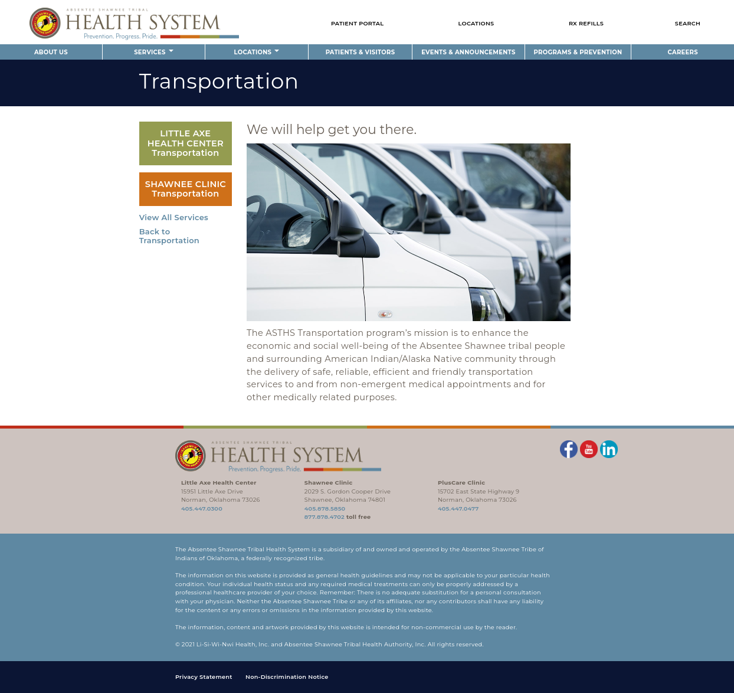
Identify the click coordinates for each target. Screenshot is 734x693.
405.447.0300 (201, 508)
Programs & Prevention (578, 52)
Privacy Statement (203, 677)
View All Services (173, 217)
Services (153, 52)
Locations (476, 23)
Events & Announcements (468, 52)
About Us (51, 52)
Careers (683, 52)
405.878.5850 (325, 508)
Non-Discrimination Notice (287, 677)
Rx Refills (586, 23)
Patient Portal (357, 23)
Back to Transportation (169, 235)
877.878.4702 (324, 517)
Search (687, 23)
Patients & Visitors (360, 52)
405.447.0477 (458, 508)
